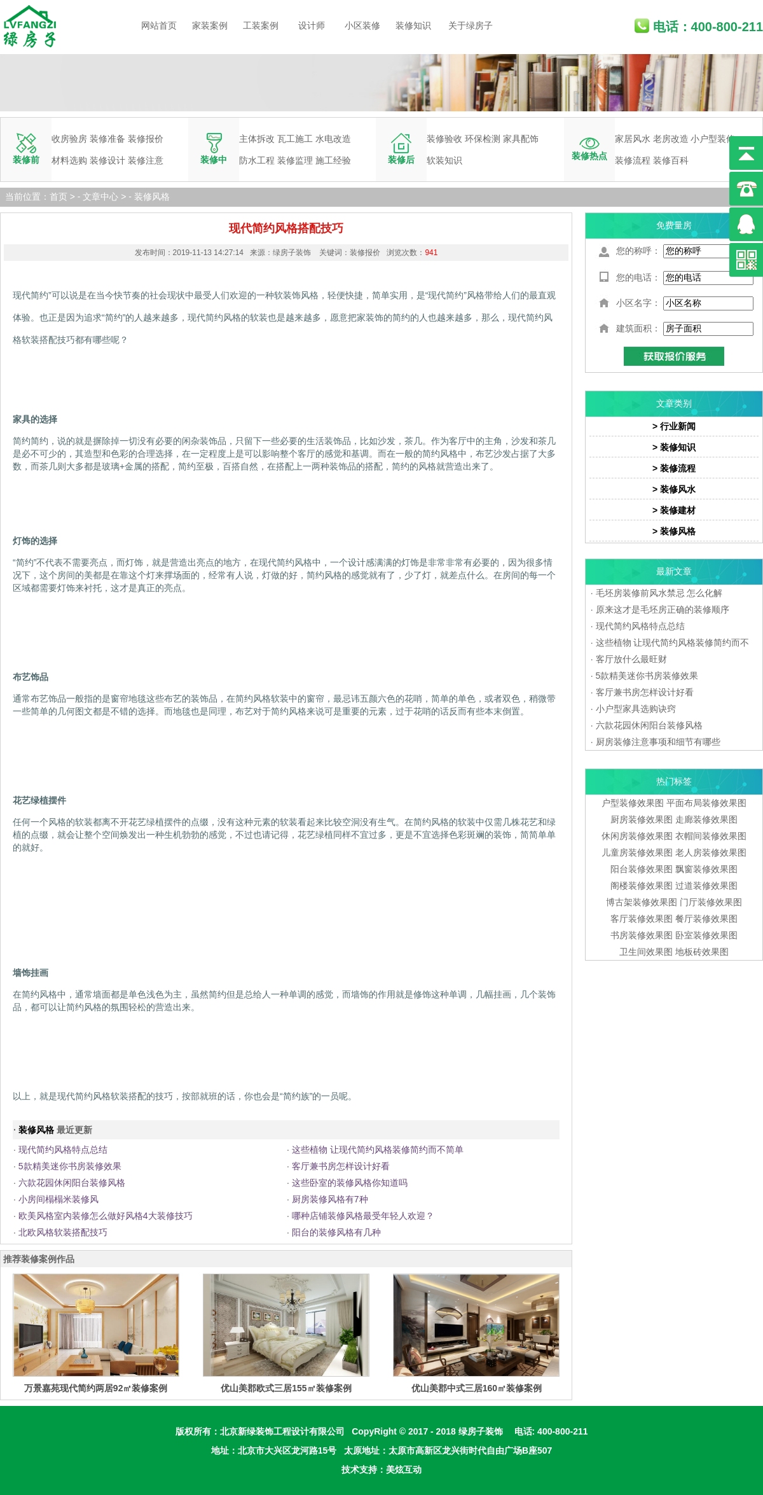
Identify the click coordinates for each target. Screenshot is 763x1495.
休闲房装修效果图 (637, 836)
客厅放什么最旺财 (631, 659)
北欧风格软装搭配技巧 (62, 1232)
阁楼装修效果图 (642, 885)
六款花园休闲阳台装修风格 (71, 1183)
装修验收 (444, 139)
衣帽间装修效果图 (710, 836)
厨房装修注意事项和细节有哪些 (658, 742)
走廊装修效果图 (706, 819)
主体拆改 (257, 139)
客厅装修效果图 (641, 919)
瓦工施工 (295, 139)
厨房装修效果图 (641, 819)
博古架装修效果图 (641, 902)
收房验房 (69, 139)
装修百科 (671, 160)
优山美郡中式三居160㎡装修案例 (476, 1388)
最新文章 (674, 571)
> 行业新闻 (674, 426)
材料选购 (69, 160)
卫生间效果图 (646, 952)
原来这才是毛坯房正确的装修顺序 (662, 609)
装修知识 (413, 25)
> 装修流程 (674, 468)
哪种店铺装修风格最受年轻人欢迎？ (363, 1216)
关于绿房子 (470, 25)
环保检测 (482, 139)
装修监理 (295, 160)
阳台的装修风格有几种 (336, 1232)
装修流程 (632, 160)
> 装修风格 (674, 531)
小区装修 (362, 25)
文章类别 (674, 403)
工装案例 (260, 25)
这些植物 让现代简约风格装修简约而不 (673, 642)
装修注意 (145, 160)
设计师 (311, 25)
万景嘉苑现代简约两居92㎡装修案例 (96, 1388)
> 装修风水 (674, 489)
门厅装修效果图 (711, 902)
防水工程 (257, 160)
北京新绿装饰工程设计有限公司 (282, 1431)
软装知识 (444, 160)
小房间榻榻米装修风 (58, 1199)
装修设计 (107, 160)
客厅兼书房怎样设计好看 (341, 1166)
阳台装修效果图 (641, 869)
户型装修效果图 (632, 803)
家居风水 (632, 139)
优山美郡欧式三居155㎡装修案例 (286, 1388)
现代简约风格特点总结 (62, 1149)
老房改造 (671, 139)
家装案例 (210, 25)
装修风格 (152, 196)
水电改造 (333, 139)
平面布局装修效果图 (706, 803)
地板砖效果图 (702, 952)
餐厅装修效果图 (706, 919)
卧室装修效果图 (706, 935)
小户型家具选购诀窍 (636, 709)
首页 (58, 196)
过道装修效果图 (706, 885)
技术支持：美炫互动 (381, 1469)
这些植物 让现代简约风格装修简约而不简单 (378, 1149)
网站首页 (159, 25)
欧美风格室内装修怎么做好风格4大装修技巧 (105, 1216)
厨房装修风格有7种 (330, 1199)
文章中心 (100, 196)
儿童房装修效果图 (637, 852)
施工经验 (333, 160)
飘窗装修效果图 (706, 869)
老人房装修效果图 (710, 852)
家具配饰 (521, 139)
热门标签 (674, 781)
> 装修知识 (674, 447)
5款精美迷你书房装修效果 (69, 1166)
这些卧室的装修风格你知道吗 (350, 1183)
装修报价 (145, 139)
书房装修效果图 (641, 935)
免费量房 (674, 225)
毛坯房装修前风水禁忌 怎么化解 (659, 593)
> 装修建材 (674, 510)
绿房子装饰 (480, 1431)
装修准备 (107, 139)
